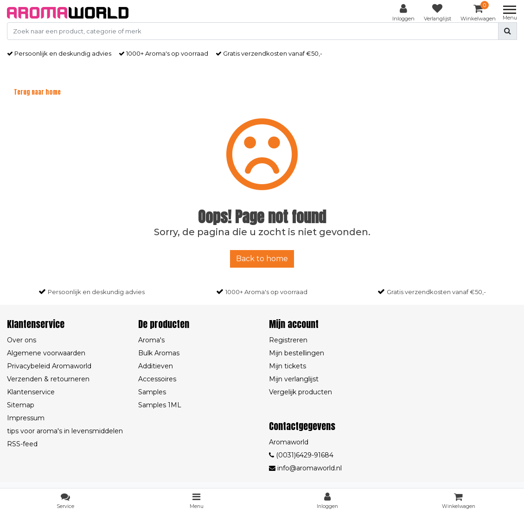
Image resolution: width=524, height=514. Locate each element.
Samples (152, 392)
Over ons (21, 340)
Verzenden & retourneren (48, 379)
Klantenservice (31, 392)
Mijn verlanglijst (294, 379)
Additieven (155, 366)
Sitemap (20, 405)
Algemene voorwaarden (46, 353)
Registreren (288, 340)
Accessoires (157, 379)
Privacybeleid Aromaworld (49, 366)
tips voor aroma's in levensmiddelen (65, 431)
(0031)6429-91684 (301, 455)
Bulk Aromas (158, 353)
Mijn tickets (287, 366)
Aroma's (151, 340)
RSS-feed (22, 444)
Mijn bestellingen (296, 353)
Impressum (26, 418)
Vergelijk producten (300, 392)
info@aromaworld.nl (305, 468)
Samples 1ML (159, 405)
